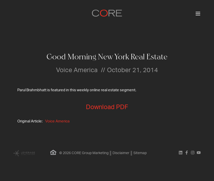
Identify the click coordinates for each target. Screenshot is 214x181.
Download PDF (107, 107)
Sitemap (140, 153)
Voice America (57, 121)
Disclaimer (121, 153)
